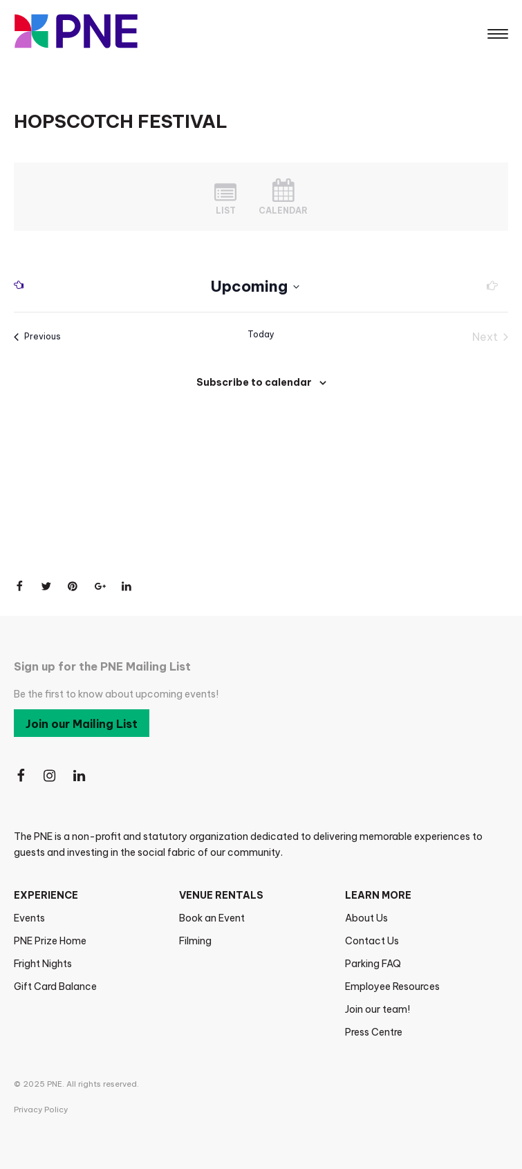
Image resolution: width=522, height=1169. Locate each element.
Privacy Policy (41, 1109)
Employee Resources (392, 986)
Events (29, 918)
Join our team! (377, 1009)
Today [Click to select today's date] (261, 334)
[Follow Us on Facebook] (21, 776)
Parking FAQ (373, 963)
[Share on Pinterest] (73, 586)
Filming (195, 941)
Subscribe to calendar (254, 382)
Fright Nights (43, 963)
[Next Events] (488, 287)
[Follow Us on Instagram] (50, 776)
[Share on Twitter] (46, 586)
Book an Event (212, 918)
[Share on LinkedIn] (127, 586)
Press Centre (373, 1032)
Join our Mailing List (82, 724)
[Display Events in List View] (225, 196)
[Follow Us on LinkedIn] (80, 776)
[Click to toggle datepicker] (255, 286)
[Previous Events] (23, 287)
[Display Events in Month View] (283, 196)
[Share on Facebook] (19, 586)
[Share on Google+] (100, 586)
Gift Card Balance (55, 986)
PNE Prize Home (50, 941)
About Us (366, 918)
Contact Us (372, 941)
